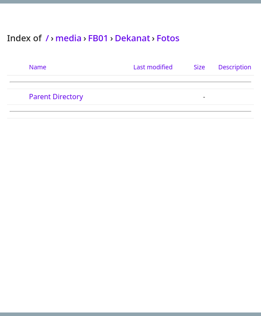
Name (37, 67)
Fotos (167, 38)
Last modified (153, 67)
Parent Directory (56, 96)
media (68, 38)
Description (234, 67)
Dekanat (132, 38)
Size (199, 67)
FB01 (98, 38)
